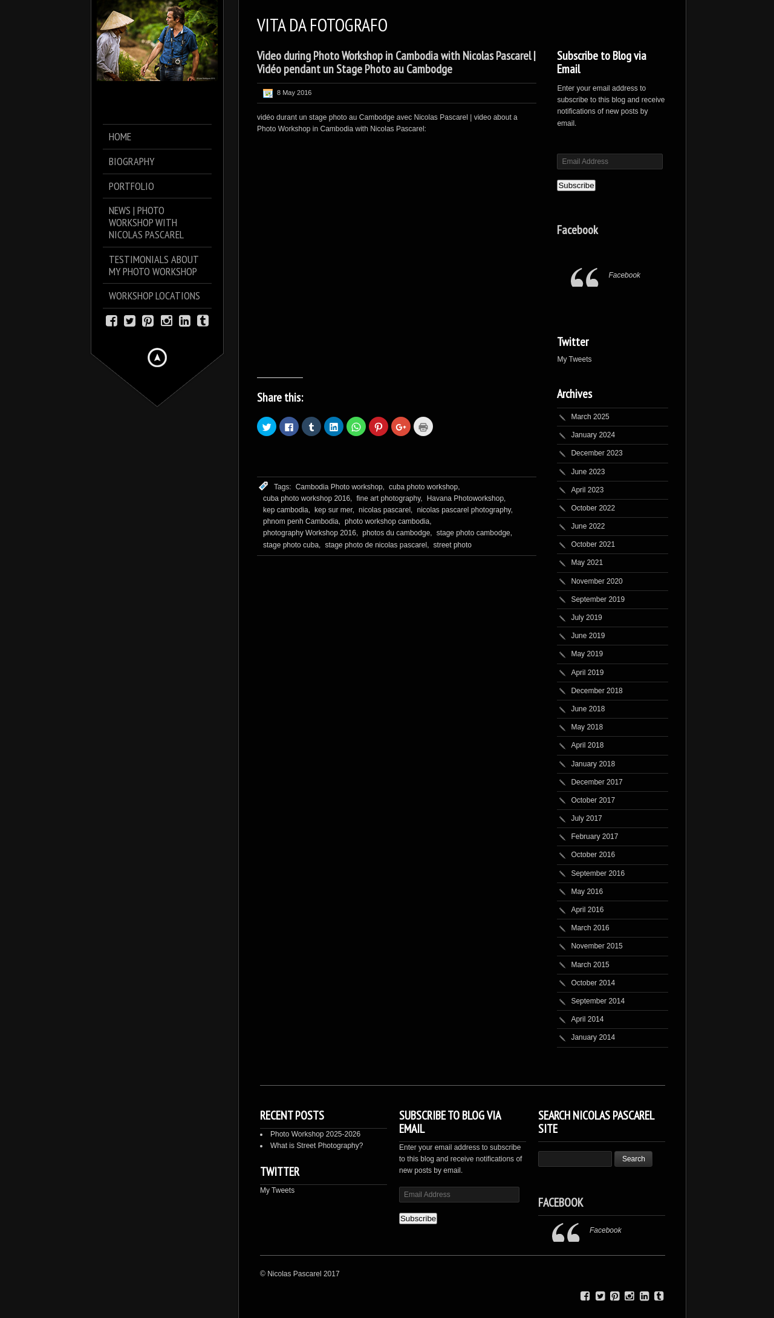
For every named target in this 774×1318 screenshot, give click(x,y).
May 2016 (587, 891)
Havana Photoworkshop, (466, 498)
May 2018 (587, 727)
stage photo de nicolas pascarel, (377, 545)
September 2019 (598, 599)
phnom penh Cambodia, (301, 521)
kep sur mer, (334, 510)
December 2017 (596, 782)
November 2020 (596, 581)
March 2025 (590, 417)
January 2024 (593, 435)
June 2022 (588, 526)
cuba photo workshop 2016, (307, 498)
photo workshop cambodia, (388, 521)
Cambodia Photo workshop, (340, 487)
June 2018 (588, 709)
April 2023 (587, 490)
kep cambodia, (286, 510)
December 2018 (596, 691)
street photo (453, 545)
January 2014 (593, 1037)
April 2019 (587, 672)
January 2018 (593, 764)
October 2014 (593, 983)
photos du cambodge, (397, 533)
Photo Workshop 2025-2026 (315, 1134)
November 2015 (596, 946)
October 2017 (593, 800)
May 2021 (587, 562)
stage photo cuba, (291, 545)
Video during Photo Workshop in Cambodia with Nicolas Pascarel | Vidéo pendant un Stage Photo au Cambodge (396, 62)
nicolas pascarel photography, (465, 510)
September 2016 (598, 873)
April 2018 (587, 745)
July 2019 (586, 617)
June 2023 (588, 472)
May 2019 (587, 654)
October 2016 (593, 854)
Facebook (577, 230)
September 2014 (598, 1001)
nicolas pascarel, (385, 510)
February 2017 (594, 836)
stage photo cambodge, (474, 533)
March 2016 (590, 928)
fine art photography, (389, 498)
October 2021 (593, 544)
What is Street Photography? (316, 1145)
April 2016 (587, 909)
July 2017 (586, 818)
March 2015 (590, 965)
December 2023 (596, 453)
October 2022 (593, 508)
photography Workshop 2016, (310, 533)
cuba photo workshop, (424, 487)
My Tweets (574, 359)
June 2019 (588, 635)
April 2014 (587, 1019)
